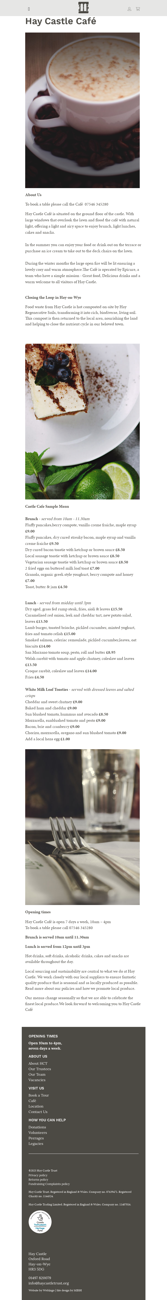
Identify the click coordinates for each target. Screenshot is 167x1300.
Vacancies (37, 1080)
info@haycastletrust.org (49, 1283)
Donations (37, 1127)
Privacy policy (38, 1175)
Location (36, 1106)
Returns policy (38, 1180)
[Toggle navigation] (29, 8)
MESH (78, 1290)
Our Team (37, 1074)
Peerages (36, 1138)
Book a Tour (39, 1095)
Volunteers (38, 1132)
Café (32, 1100)
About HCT (38, 1063)
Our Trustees (40, 1069)
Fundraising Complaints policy (49, 1184)
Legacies (36, 1143)
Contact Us (38, 1111)
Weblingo (49, 1290)
